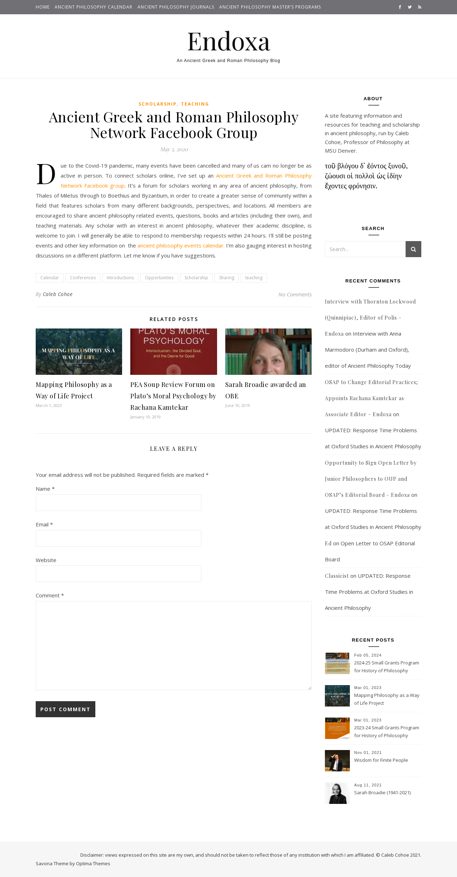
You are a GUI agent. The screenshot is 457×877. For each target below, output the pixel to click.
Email (44, 524)
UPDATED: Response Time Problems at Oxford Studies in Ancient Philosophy (369, 591)
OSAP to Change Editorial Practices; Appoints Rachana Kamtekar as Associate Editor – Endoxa (371, 398)
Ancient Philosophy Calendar (93, 7)
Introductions (120, 278)
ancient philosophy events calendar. (181, 245)
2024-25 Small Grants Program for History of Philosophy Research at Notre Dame (386, 667)
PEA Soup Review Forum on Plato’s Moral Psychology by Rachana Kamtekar (173, 396)
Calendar (49, 278)
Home (43, 7)
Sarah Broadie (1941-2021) (382, 792)
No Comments (295, 294)
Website (46, 560)
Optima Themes (93, 863)
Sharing (226, 278)
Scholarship (158, 104)
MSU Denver (340, 150)
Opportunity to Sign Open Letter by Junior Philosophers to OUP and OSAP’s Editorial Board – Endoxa (371, 478)
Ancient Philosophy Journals (175, 7)
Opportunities (159, 278)
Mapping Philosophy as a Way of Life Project (387, 699)
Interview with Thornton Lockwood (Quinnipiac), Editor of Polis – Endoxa (370, 317)
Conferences (83, 278)
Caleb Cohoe (58, 294)
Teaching (195, 104)
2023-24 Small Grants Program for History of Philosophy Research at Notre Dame (386, 732)
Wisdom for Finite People (381, 760)
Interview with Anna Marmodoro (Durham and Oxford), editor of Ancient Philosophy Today (368, 349)
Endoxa (228, 39)
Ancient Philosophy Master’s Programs (270, 7)
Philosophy (389, 142)
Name (45, 488)
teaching (253, 278)
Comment (50, 595)
